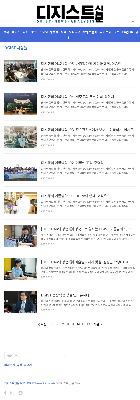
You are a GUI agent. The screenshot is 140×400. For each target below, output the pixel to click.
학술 (63, 32)
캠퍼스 (16, 32)
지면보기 (105, 32)
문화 (34, 32)
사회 (26, 32)
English (127, 32)
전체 (6, 32)
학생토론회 (90, 32)
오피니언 (74, 32)
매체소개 (9, 365)
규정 (19, 365)
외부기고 (29, 365)
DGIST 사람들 (48, 32)
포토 (117, 32)
